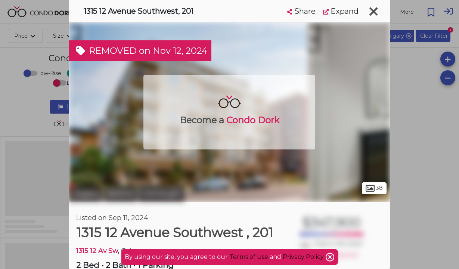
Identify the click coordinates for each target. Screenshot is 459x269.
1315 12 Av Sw (97, 250)
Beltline (120, 193)
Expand (341, 11)
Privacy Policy (304, 256)
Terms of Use (248, 256)
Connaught (162, 193)
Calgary (85, 193)
